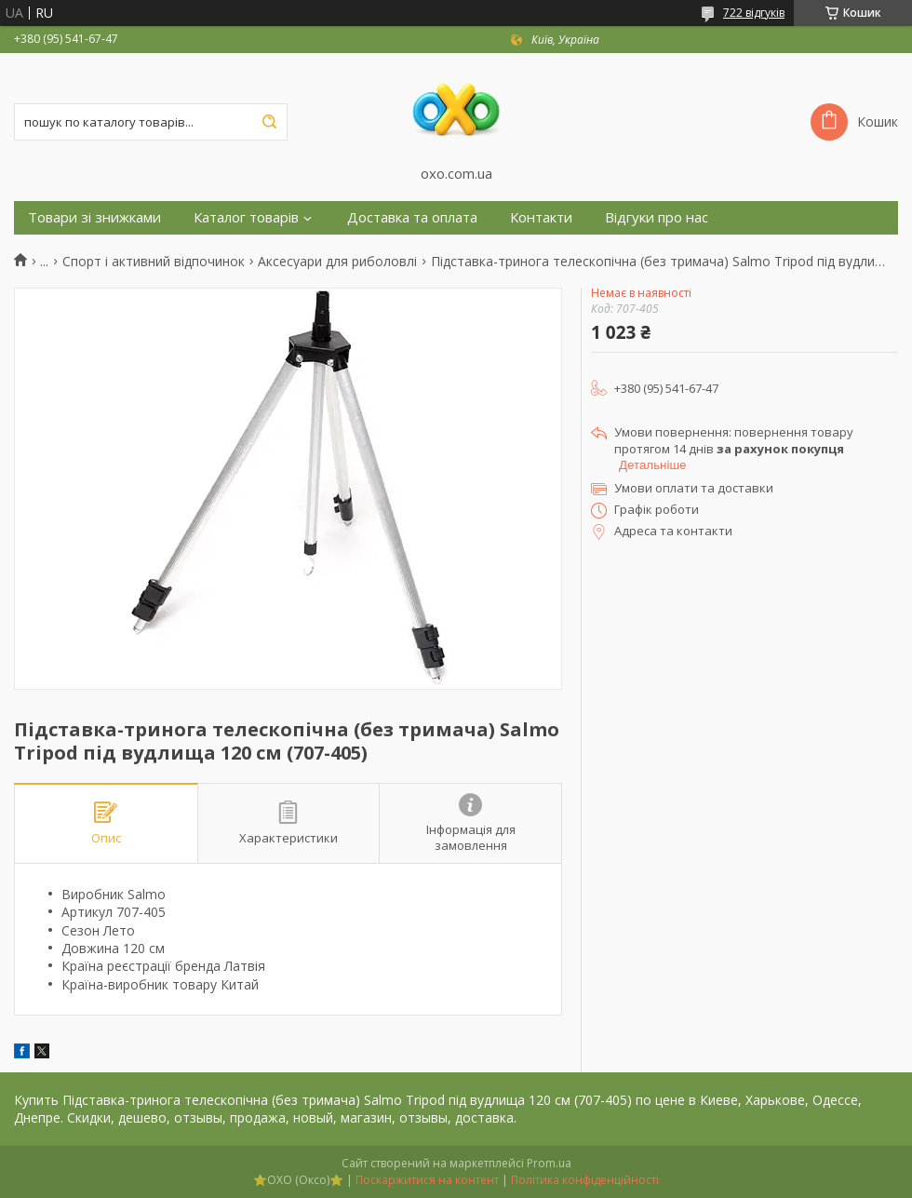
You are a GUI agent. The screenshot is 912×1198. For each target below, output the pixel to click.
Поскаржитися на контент (427, 1180)
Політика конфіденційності (585, 1180)
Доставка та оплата (412, 217)
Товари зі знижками (94, 217)
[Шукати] (269, 122)
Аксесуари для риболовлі (337, 261)
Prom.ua (549, 1163)
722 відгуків (754, 12)
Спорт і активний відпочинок (153, 261)
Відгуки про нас (656, 217)
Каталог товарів (246, 217)
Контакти (541, 217)
